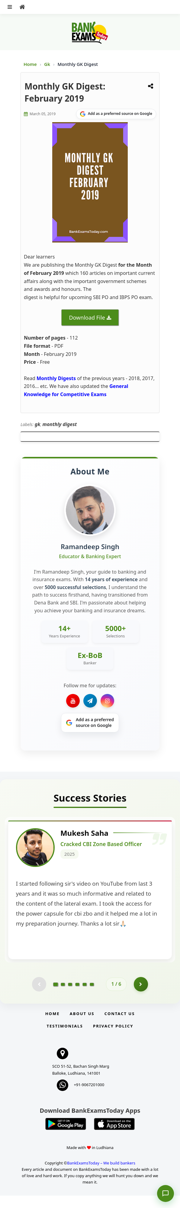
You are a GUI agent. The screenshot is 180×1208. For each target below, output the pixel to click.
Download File (87, 317)
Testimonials (65, 1038)
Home (30, 64)
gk (37, 424)
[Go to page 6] (92, 996)
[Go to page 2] (63, 996)
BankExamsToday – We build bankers (101, 1175)
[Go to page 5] (84, 996)
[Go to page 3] (70, 996)
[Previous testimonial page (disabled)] (38, 996)
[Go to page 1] (55, 996)
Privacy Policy (113, 1038)
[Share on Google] (116, 114)
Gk (47, 64)
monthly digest (59, 424)
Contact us (119, 1026)
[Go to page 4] (77, 996)
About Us (82, 1026)
